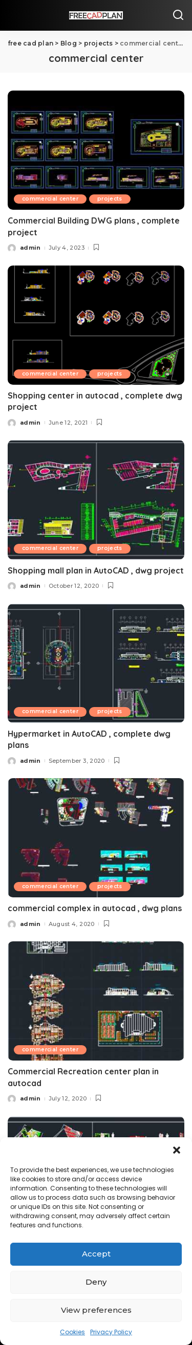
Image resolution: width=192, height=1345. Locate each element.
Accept (96, 1254)
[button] (177, 1150)
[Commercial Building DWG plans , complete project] (96, 150)
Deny (96, 1282)
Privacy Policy (111, 1332)
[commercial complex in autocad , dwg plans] (96, 837)
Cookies (72, 1332)
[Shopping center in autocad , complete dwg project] (96, 325)
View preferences (96, 1310)
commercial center (50, 198)
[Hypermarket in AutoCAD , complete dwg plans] (96, 663)
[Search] (178, 15)
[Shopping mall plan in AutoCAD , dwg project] (96, 499)
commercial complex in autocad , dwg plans (95, 908)
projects (109, 198)
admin (30, 247)
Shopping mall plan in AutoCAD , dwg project (96, 570)
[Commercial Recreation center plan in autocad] (96, 1001)
